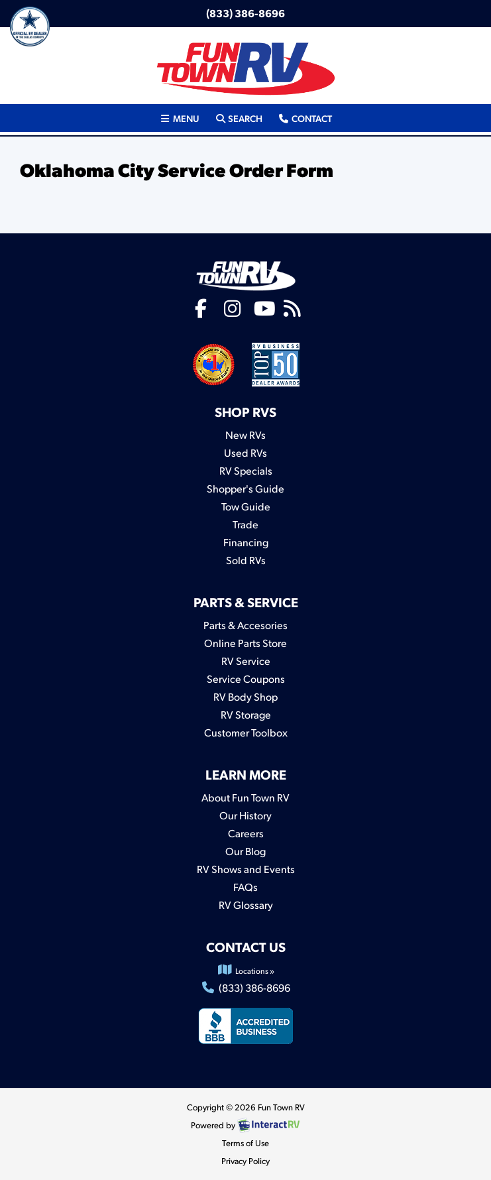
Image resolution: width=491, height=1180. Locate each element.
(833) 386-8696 (245, 13)
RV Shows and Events (246, 869)
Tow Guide (245, 506)
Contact (304, 117)
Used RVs (245, 452)
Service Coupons (246, 678)
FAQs (245, 887)
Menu (182, 117)
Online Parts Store (245, 643)
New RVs (245, 435)
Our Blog (245, 851)
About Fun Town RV (245, 797)
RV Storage (246, 714)
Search (238, 117)
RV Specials (245, 470)
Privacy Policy (245, 1160)
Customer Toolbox (246, 732)
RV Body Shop (245, 696)
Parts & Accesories (245, 625)
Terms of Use (245, 1143)
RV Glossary (246, 905)
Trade (245, 524)
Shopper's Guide (245, 488)
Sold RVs (246, 560)
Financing (245, 542)
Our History (245, 815)
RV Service (245, 661)
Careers (246, 833)
